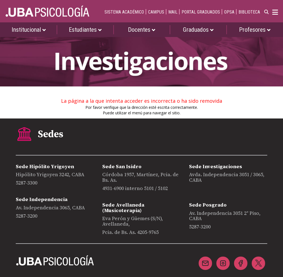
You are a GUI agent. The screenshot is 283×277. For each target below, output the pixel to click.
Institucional (29, 29)
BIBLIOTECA (249, 12)
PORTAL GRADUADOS (201, 12)
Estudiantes (85, 29)
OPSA (229, 12)
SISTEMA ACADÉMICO (124, 12)
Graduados (198, 29)
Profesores (255, 29)
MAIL (172, 12)
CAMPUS (156, 12)
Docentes (142, 29)
